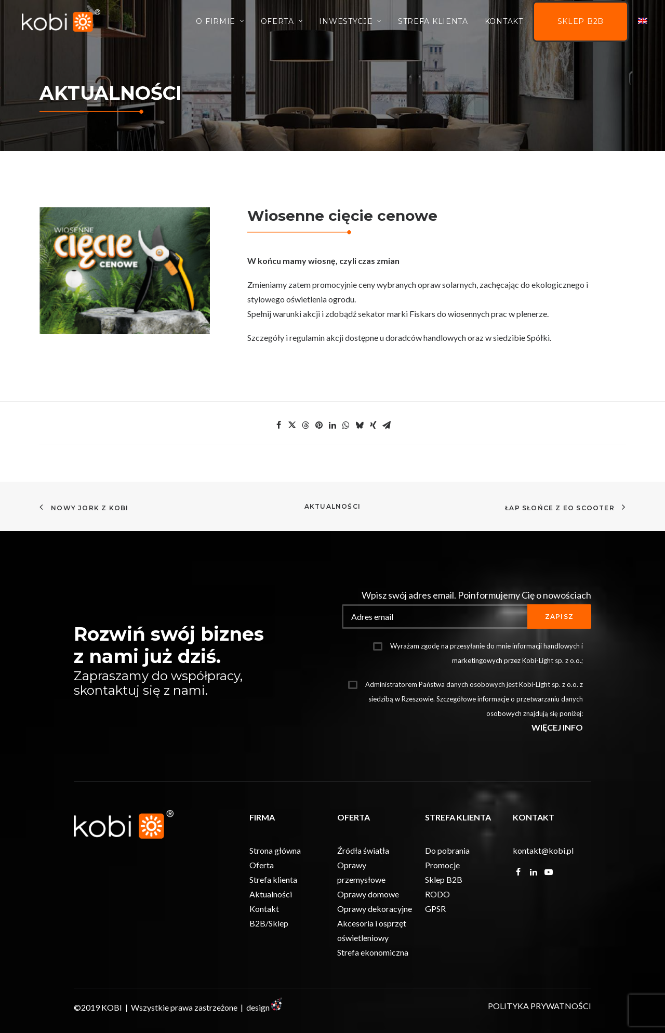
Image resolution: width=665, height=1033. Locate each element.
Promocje (442, 864)
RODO (437, 893)
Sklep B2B (580, 23)
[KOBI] (63, 22)
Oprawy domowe (368, 893)
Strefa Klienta (433, 23)
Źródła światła (363, 850)
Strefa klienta (273, 879)
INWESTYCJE (350, 23)
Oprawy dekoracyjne (374, 908)
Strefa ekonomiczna (372, 952)
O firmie (220, 23)
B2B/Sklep (268, 923)
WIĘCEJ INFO (557, 727)
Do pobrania (447, 850)
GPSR (435, 908)
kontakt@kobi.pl (543, 850)
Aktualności (332, 506)
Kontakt (504, 23)
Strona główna (275, 850)
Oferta (282, 23)
